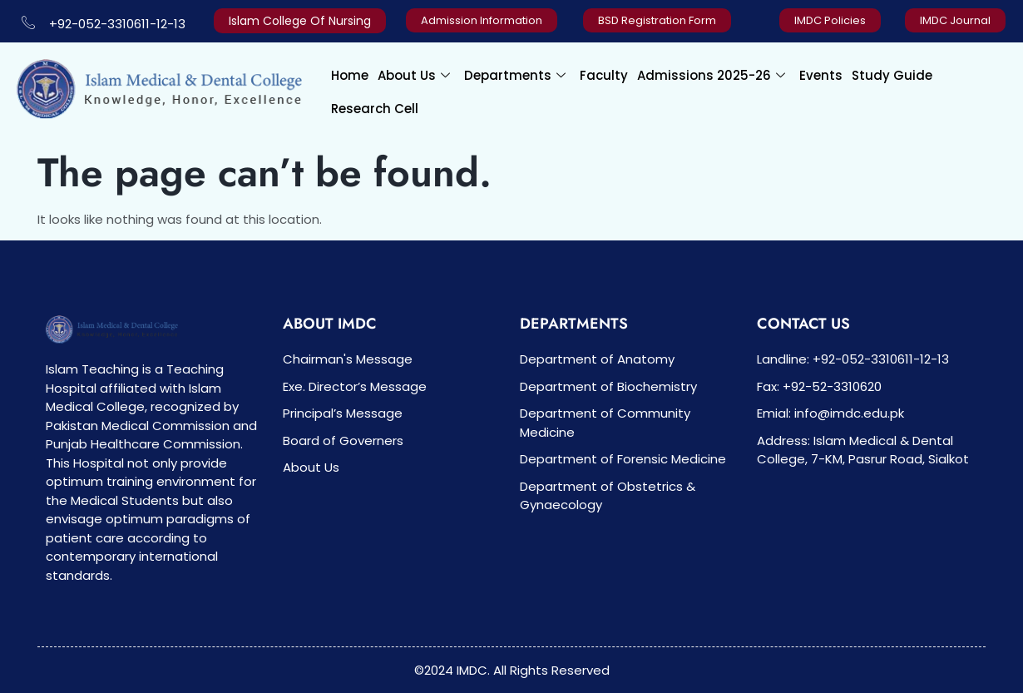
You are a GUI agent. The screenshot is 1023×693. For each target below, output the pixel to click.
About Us (414, 75)
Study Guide (892, 75)
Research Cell (374, 108)
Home (349, 75)
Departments (515, 75)
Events (821, 75)
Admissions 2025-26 (711, 75)
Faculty (604, 75)
